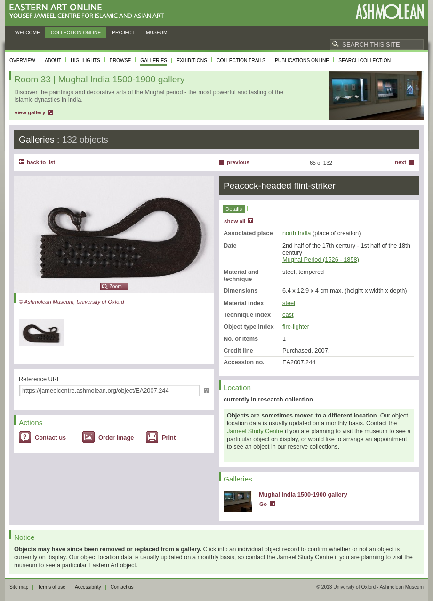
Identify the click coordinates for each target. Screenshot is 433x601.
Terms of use (51, 587)
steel (288, 302)
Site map (18, 587)
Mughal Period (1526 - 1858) (320, 259)
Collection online (76, 32)
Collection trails (240, 60)
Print (169, 437)
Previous (238, 162)
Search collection (364, 60)
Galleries (153, 60)
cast (287, 314)
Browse (120, 60)
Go (263, 504)
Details (233, 209)
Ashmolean (389, 11)
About (53, 60)
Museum (157, 32)
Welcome (27, 32)
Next (400, 162)
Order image (116, 437)
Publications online (302, 60)
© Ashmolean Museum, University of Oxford (71, 302)
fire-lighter (295, 326)
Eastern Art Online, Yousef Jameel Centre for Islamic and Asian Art (89, 11)
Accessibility (88, 587)
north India (296, 233)
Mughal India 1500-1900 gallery (303, 494)
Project (123, 32)
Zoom (116, 286)
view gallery (30, 112)
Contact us (50, 437)
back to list (41, 162)
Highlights (85, 60)
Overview (22, 60)
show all (234, 221)
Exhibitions (191, 60)
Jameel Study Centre (255, 430)
